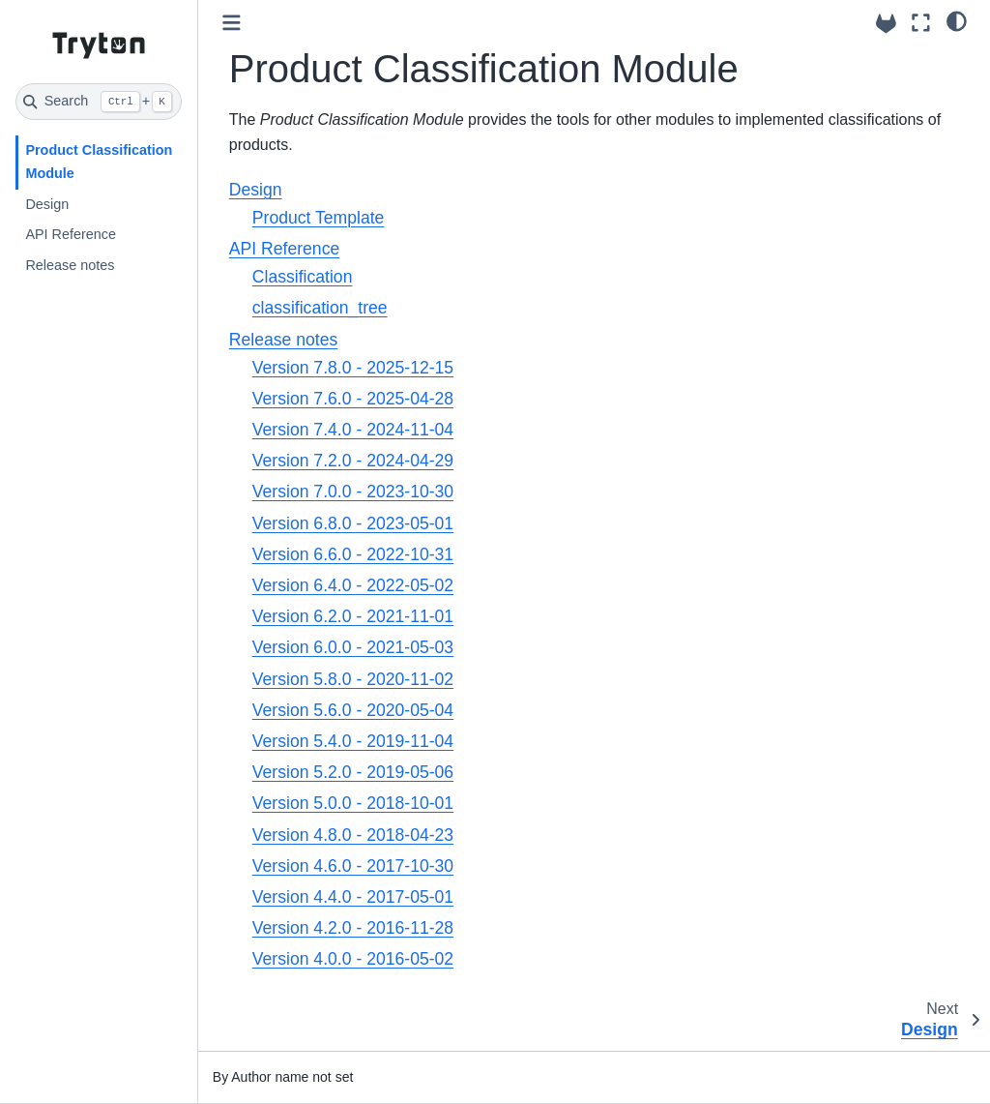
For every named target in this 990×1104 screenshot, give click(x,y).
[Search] (98, 101)
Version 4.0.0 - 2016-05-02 (352, 959)
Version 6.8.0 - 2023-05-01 (352, 523)
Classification (302, 276)
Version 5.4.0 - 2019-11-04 (352, 741)
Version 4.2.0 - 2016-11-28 (352, 928)
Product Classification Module (98, 161)
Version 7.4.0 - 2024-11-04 (352, 429)
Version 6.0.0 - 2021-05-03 (352, 647)
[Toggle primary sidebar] (231, 23)
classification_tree (320, 307)
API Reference (70, 234)
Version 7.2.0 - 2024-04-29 (352, 460)
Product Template (318, 217)
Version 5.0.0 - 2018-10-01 (352, 803)
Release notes (69, 265)
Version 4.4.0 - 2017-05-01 (352, 897)
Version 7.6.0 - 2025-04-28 (352, 398)
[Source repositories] (886, 24)
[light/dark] (957, 20)
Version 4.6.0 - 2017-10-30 (352, 866)
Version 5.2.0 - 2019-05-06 (352, 772)
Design (47, 204)
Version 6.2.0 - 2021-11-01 (352, 616)
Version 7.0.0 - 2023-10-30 (352, 491)
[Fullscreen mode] (921, 23)
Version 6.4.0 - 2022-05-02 (352, 585)
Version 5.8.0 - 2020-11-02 (352, 679)
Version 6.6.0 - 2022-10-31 (352, 554)
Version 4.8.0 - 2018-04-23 (352, 835)
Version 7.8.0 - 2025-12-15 (352, 367)
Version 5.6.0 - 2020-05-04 (352, 710)
